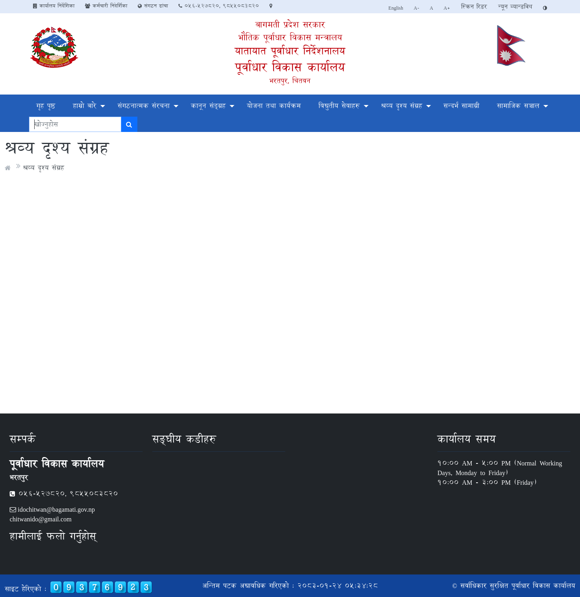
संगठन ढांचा (153, 5)
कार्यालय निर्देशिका (54, 5)
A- (416, 7)
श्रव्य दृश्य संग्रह (401, 105)
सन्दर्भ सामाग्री (461, 105)
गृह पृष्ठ (45, 105)
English (395, 7)
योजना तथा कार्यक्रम (274, 105)
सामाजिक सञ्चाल (518, 105)
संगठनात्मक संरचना (144, 105)
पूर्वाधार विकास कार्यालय (290, 67)
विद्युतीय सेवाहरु (339, 105)
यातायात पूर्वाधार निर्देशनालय (290, 51)
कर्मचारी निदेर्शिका (106, 5)
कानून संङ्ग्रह (208, 105)
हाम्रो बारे (84, 105)
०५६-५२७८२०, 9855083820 (218, 5)
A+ (446, 7)
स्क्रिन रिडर (474, 6)
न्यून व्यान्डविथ (515, 6)
